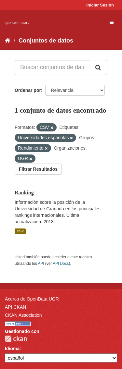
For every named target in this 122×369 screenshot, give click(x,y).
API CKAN (15, 307)
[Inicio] (7, 40)
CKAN (16, 338)
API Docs (61, 263)
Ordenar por (28, 90)
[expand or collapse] (111, 22)
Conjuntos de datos (46, 40)
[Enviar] (98, 67)
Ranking (24, 192)
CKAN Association (23, 315)
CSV (20, 231)
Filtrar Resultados (38, 169)
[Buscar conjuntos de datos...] (52, 67)
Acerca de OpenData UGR (32, 298)
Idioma (12, 348)
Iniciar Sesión (100, 5)
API (41, 263)
